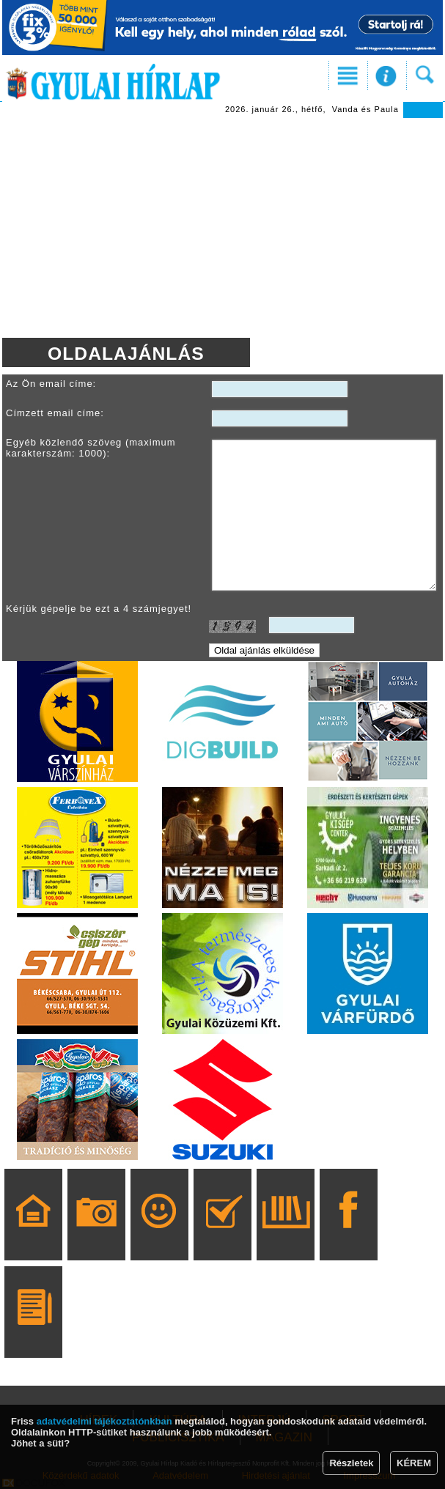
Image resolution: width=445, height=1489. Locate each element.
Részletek (351, 1462)
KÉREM (414, 1462)
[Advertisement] (222, 227)
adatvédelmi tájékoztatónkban (104, 1421)
